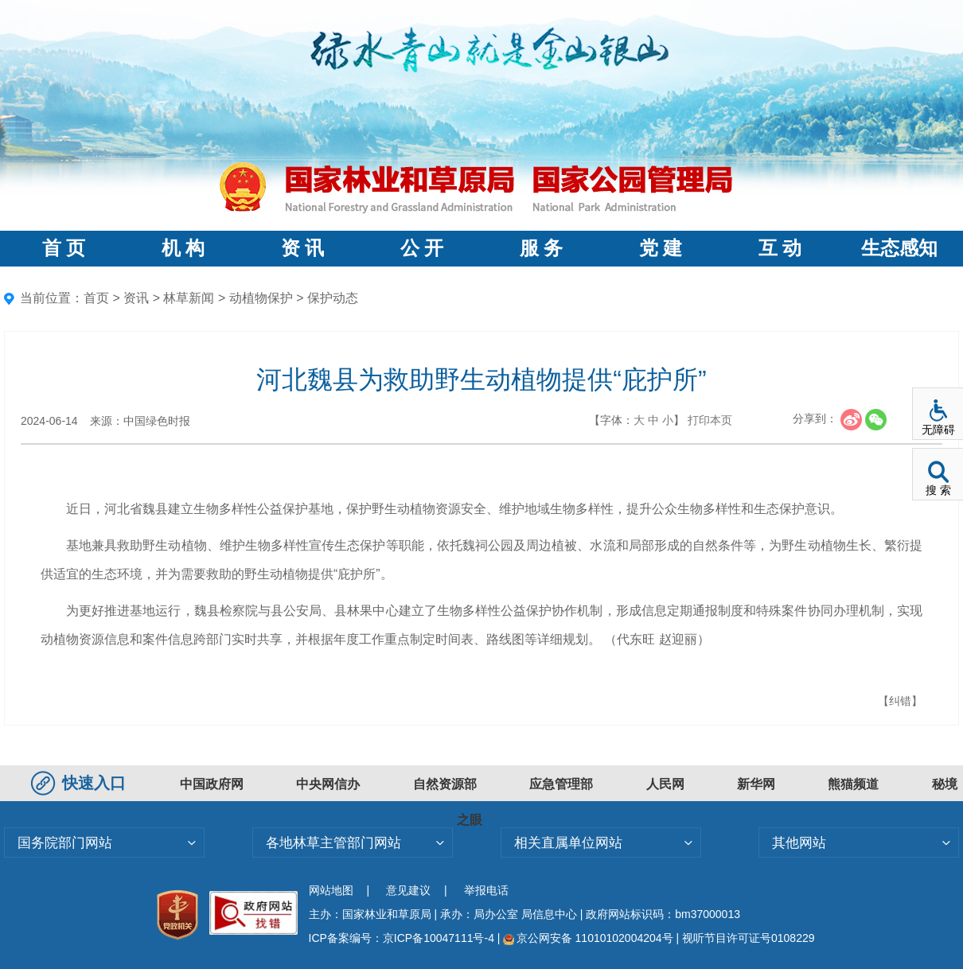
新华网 (756, 784)
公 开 (421, 248)
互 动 (779, 248)
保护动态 (332, 298)
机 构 (183, 248)
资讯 (136, 298)
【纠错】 (900, 701)
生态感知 (899, 248)
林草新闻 (188, 298)
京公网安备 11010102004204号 (588, 938)
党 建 (660, 248)
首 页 (63, 248)
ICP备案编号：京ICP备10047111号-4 (403, 938)
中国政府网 (212, 784)
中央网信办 (328, 784)
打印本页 (710, 420)
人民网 (665, 784)
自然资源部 (445, 784)
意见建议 (408, 890)
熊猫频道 (853, 784)
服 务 (541, 248)
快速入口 (80, 783)
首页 (96, 298)
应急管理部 (561, 784)
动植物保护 (261, 298)
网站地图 (331, 890)
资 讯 (302, 248)
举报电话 (486, 890)
